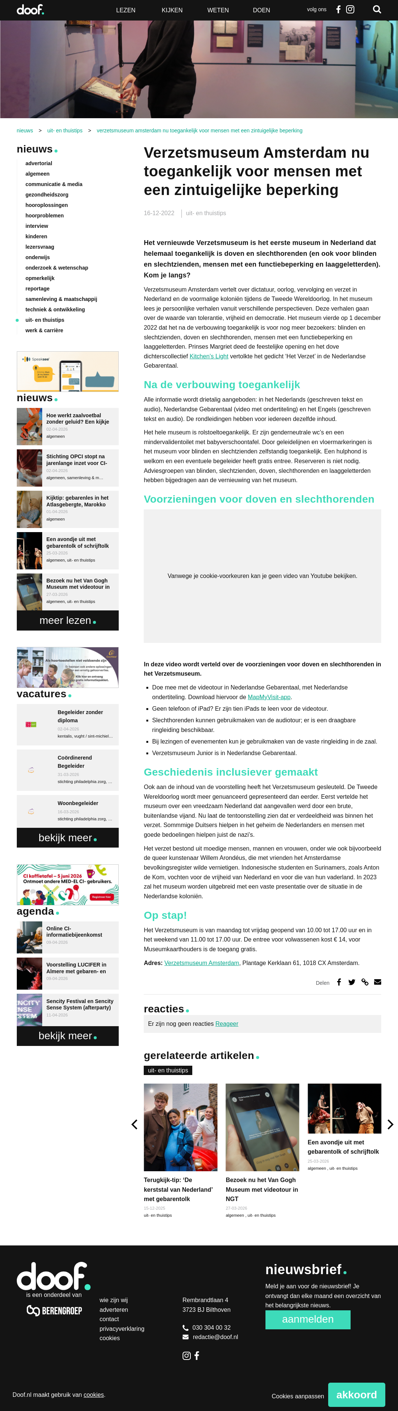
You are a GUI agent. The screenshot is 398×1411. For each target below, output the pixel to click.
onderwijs (37, 257)
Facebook (338, 9)
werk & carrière (44, 330)
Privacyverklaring (122, 1329)
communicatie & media (54, 184)
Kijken (172, 10)
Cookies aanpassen (298, 1396)
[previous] (135, 1124)
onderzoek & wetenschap (56, 268)
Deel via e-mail (377, 982)
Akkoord (356, 1395)
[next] (389, 1124)
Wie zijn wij (114, 1300)
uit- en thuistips (206, 213)
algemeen (235, 1215)
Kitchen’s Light (209, 356)
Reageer (226, 1024)
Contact (109, 1319)
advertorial (38, 163)
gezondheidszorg (46, 195)
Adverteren (114, 1310)
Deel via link (365, 982)
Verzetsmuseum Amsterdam (201, 963)
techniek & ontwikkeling (55, 309)
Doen (261, 10)
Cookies (110, 1338)
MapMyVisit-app (269, 697)
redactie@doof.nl (210, 1337)
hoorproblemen (44, 216)
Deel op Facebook (338, 982)
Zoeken (377, 9)
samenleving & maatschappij (61, 299)
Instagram (350, 9)
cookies (94, 1395)
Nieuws (35, 149)
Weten (218, 10)
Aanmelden (308, 1319)
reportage (37, 289)
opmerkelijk (40, 278)
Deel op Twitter (351, 982)
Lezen (126, 10)
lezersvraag (39, 247)
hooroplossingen (46, 205)
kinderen (36, 236)
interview (36, 226)
